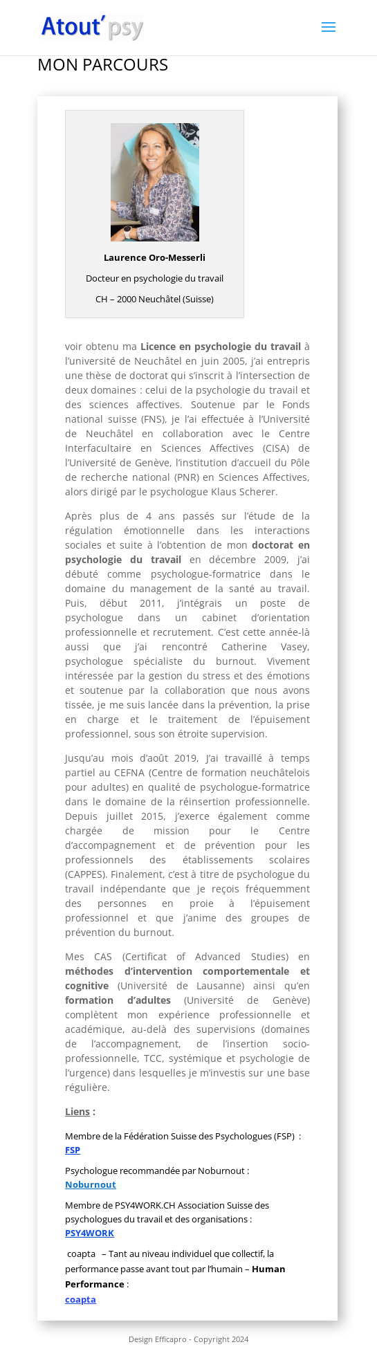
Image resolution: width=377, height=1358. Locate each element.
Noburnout (90, 1184)
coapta (80, 1299)
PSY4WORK (89, 1233)
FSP (72, 1150)
